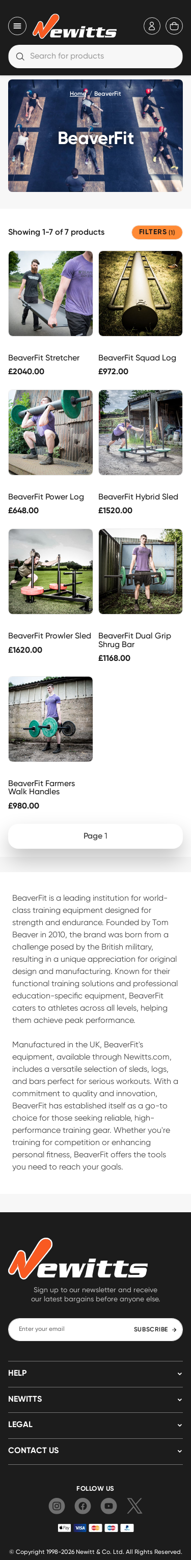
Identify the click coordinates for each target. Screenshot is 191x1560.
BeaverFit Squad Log (137, 358)
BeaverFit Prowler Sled (49, 635)
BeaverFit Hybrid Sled (138, 497)
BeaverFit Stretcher (43, 358)
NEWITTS (25, 1400)
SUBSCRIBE (155, 1330)
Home (78, 94)
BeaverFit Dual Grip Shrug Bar (134, 640)
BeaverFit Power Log (46, 497)
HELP (17, 1374)
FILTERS (157, 232)
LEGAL (20, 1425)
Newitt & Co (93, 1551)
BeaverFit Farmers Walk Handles (41, 787)
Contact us (33, 1451)
